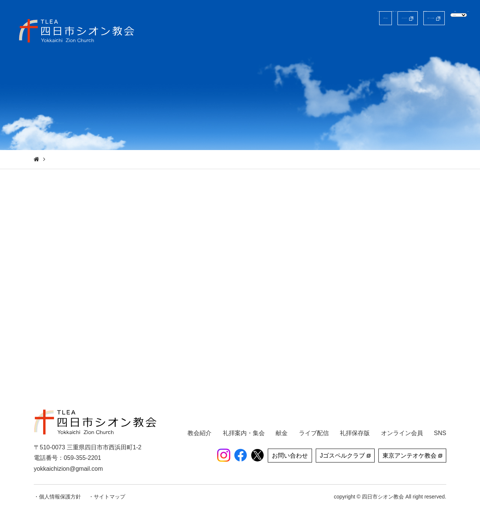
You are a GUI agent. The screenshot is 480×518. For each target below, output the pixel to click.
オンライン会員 (401, 39)
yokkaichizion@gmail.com (68, 468)
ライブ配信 (312, 39)
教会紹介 (221, 39)
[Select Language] (434, 18)
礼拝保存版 (354, 39)
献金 (439, 39)
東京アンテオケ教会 (362, 18)
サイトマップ (109, 497)
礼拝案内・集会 (265, 39)
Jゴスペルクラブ (292, 18)
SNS (462, 39)
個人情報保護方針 (60, 497)
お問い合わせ (234, 18)
